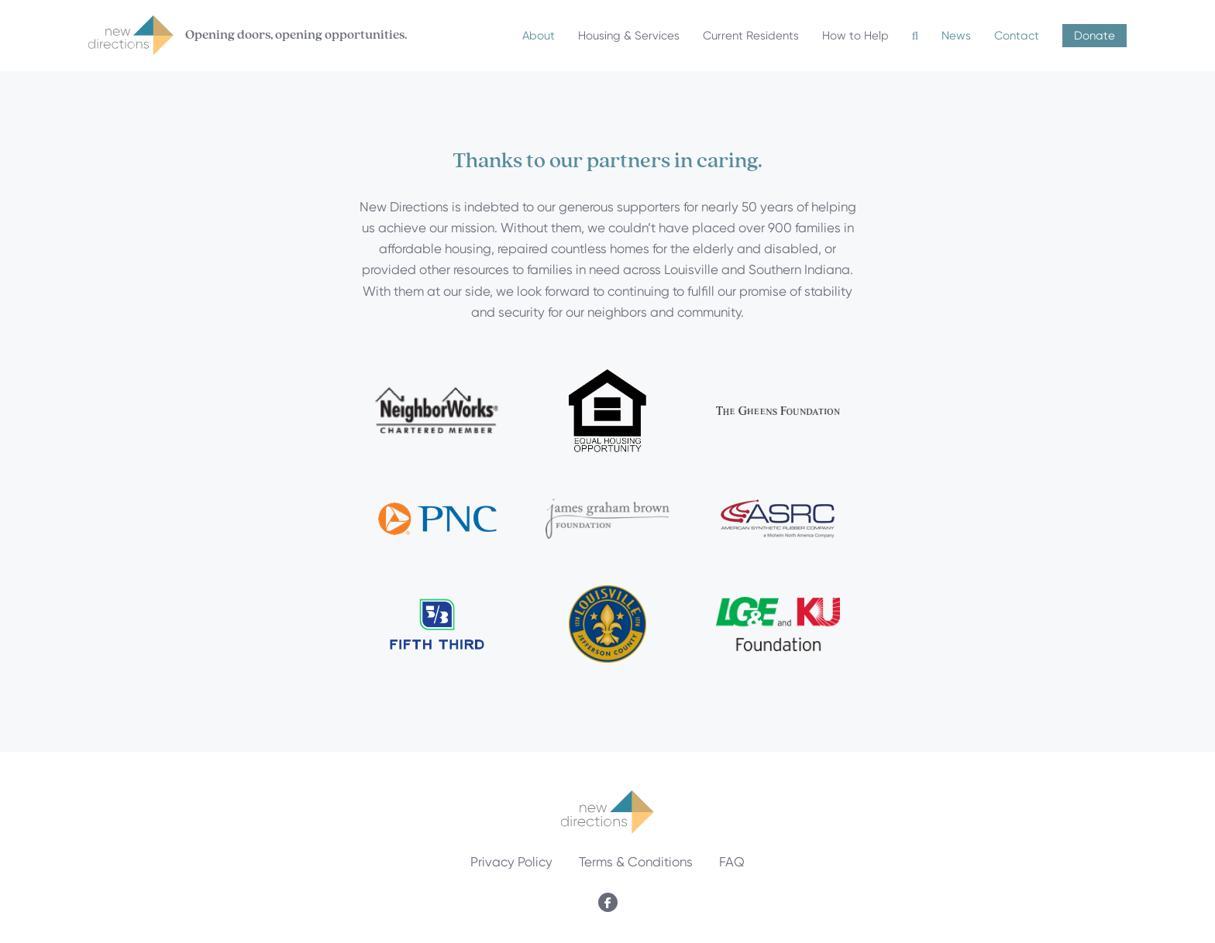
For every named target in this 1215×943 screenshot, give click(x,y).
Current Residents (751, 36)
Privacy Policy (511, 861)
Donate (1094, 36)
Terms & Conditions (636, 861)
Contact (1016, 36)
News (956, 36)
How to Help (855, 36)
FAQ (732, 861)
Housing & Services (629, 36)
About (538, 36)
